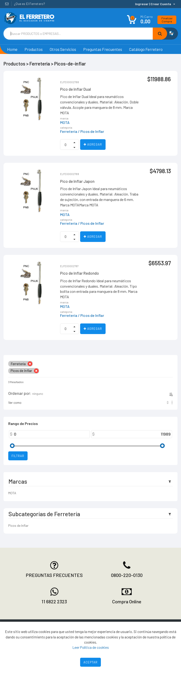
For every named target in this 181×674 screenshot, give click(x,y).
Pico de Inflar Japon (77, 181)
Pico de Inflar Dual (75, 89)
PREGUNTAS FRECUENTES (54, 575)
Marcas (17, 481)
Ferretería (68, 131)
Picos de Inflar (18, 525)
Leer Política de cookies (90, 647)
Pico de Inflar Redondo (79, 273)
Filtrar (18, 456)
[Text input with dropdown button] (78, 34)
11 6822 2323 (54, 601)
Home (12, 49)
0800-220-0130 (127, 575)
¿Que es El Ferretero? (29, 4)
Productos (34, 49)
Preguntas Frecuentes (102, 49)
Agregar (93, 144)
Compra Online (126, 601)
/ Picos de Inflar (91, 131)
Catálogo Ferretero (146, 49)
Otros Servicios (63, 49)
